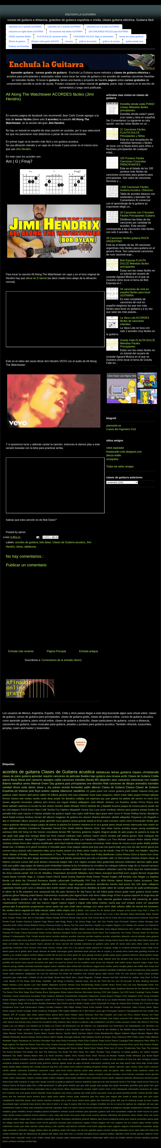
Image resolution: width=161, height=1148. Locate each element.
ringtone (119, 1122)
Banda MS (92, 779)
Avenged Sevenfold (112, 873)
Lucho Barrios (36, 929)
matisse (38, 813)
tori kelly (35, 910)
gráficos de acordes (88, 41)
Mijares (149, 1033)
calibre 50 (45, 795)
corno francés (127, 1074)
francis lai (154, 1081)
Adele (67, 806)
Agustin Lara (29, 985)
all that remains (117, 1059)
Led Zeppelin (149, 817)
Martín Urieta (93, 1033)
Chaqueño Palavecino (88, 996)
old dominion (124, 1115)
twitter (52, 910)
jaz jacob (117, 1093)
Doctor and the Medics (72, 1003)
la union (151, 959)
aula (113, 1063)
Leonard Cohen (129, 1022)
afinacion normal (129, 936)
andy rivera (21, 940)
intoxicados (133, 1089)
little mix (82, 1104)
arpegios (48, 779)
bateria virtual (73, 843)
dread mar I (8, 847)
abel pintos (33, 795)
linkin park (17, 813)
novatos (112, 835)
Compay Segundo (34, 999)
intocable (55, 847)
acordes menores (77, 936)
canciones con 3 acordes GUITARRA (25, 27)
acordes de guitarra (26, 542)
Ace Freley (97, 854)
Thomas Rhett (139, 932)
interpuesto (122, 1089)
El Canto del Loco (117, 917)
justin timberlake (53, 865)
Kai (16, 1022)
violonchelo (18, 839)
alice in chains (102, 1059)
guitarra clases (130, 772)
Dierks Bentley (39, 1003)
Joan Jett (96, 921)
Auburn (43, 988)
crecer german (152, 1074)
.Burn (74, 977)
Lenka (118, 1022)
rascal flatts (18, 1122)
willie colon (109, 1137)
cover (156, 947)
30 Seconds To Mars (130, 981)
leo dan (136, 847)
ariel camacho (34, 779)
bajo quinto (125, 1063)
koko (131, 959)
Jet (76, 921)
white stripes (63, 910)
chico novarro (29, 947)
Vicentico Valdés (63, 1055)
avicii (57, 843)
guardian (134, 1085)
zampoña (6, 977)
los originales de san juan (146, 1104)
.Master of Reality (18, 854)
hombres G (43, 847)
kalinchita (19, 1100)
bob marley (26, 798)
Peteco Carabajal (120, 1040)
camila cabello (9, 1070)
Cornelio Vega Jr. (26, 876)
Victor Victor (91, 1055)
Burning (97, 992)
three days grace (98, 813)
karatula (56, 1100)
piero (80, 970)
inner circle (111, 1089)
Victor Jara (99, 828)
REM (103, 880)
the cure (40, 973)
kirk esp (120, 1100)
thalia (142, 1130)
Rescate (62, 1044)
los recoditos (97, 865)
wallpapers (84, 802)
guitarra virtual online (147, 891)
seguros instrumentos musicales (136, 1126)
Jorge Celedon (21, 1018)
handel (23, 1089)
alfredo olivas (87, 1059)
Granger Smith (30, 1011)
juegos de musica (130, 806)
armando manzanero (91, 1063)
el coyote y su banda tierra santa (118, 951)
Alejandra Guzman (58, 985)
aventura (7, 832)
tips (50, 1134)
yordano (12, 1141)
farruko (62, 832)
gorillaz (106, 955)
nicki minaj (149, 966)
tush (85, 973)
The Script (63, 1052)
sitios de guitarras (51, 1130)
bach (62, 843)
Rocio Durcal (104, 1044)
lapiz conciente (21, 1104)
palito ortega (19, 1119)
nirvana (116, 776)
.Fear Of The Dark (124, 850)
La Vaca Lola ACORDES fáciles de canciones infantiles (134, 321)
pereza (6, 906)
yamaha (155, 1137)
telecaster (123, 1130)
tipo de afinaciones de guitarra (33, 1134)
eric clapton (81, 862)
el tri (28, 847)
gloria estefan (69, 1085)
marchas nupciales (53, 1107)
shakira (73, 802)
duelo (85, 951)
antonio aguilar (59, 1063)
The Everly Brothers (12, 1052)
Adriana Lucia (16, 985)
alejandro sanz (108, 779)
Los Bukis (15, 880)
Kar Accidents (45, 1022)
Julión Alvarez (19, 795)
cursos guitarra (116, 791)
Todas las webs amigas (120, 466)
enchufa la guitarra (56, 1081)
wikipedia (125, 817)
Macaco (60, 929)
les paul (59, 962)
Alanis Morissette (137, 914)
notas (124, 795)
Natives (76, 1037)
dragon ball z (67, 862)
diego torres (80, 888)
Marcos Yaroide (63, 1033)
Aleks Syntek (152, 914)
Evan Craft (19, 1007)
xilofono (129, 1137)
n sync (50, 1115)
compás (107, 1074)
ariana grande (78, 821)
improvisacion (76, 1089)
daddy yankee (151, 843)
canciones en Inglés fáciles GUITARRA (26, 31)
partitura (6, 795)
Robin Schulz (45, 932)
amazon (155, 1059)
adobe (41, 1059)
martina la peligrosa (112, 1107)
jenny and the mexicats (14, 1096)
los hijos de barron (49, 899)
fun (64, 955)
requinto (48, 776)
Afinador (75, 806)
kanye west (30, 1100)
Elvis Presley (133, 1003)
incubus (87, 1089)
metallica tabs (64, 966)
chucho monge (55, 947)
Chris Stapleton (129, 996)
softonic (121, 906)
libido (43, 835)
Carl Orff (124, 992)
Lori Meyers (19, 1026)
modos (109, 966)
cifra (30, 1074)
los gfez (33, 899)
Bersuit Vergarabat (149, 873)
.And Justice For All (93, 910)
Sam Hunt (43, 1048)
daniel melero (49, 1078)
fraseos (5, 1085)
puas (86, 970)
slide (113, 906)
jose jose (93, 847)
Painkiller (6, 1040)
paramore (153, 903)
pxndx (151, 806)
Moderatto (15, 1037)
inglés (149, 862)
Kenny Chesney (46, 925)
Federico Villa (60, 1007)
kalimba (67, 865)
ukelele (115, 817)
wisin (110, 813)
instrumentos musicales (56, 895)
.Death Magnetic (85, 977)
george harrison (94, 955)
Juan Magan (138, 876)
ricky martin (149, 824)
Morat (19, 858)
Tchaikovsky (130, 1048)
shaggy (31, 1130)
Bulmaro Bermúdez (84, 992)
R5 (12, 932)
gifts (60, 1085)
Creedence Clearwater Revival (44, 828)
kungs (140, 1100)
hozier (34, 959)
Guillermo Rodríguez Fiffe (50, 1011)
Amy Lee (126, 985)
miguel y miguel (76, 903)
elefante (92, 806)
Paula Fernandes (69, 1040)
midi (108, 1111)
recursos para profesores (70, 1122)
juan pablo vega (16, 865)
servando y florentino (18, 1130)
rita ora (127, 1122)
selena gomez (129, 835)
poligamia (114, 1119)
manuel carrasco (150, 865)
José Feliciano (54, 839)
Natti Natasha (87, 1037)
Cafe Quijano (112, 992)
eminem (151, 951)
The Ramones (50, 1052)
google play (95, 1085)
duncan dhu (95, 951)
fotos (99, 862)
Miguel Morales (137, 1033)
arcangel (79, 884)
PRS (129, 1037)
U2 (87, 791)
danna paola (8, 951)
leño (44, 1104)
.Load (5, 981)
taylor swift (83, 813)
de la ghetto (21, 951)
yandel (24, 873)
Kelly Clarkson (59, 1022)
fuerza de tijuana (18, 1085)
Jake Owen (31, 1014)
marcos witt (129, 899)
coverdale (139, 1074)
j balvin (116, 795)
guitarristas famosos (113, 862)
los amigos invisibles (96, 1104)
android (33, 1063)
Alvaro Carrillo (101, 985)
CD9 (104, 992)
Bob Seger (24, 992)
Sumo (120, 1048)
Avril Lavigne (131, 873)
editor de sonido (115, 888)
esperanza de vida (100, 1081)
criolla (5, 1078)
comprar (99, 1074)
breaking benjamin (92, 1067)
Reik (106, 783)
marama (85, 824)
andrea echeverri (20, 1063)
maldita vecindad (25, 966)
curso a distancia (37, 888)
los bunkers (74, 824)
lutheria (123, 865)
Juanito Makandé (150, 1018)
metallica (17, 783)
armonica (45, 858)
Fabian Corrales (45, 1007)
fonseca (116, 806)
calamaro (23, 806)
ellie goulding (140, 951)
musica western (39, 1115)
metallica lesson (25, 1111)
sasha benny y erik (48, 1126)
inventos (11, 1093)
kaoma (40, 1100)
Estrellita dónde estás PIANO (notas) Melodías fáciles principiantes (137, 107)
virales (40, 1137)
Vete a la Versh (46, 1055)
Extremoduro (31, 1007)
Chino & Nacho (139, 854)
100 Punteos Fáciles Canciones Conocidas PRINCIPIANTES (133, 161)
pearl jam (41, 970)
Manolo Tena (144, 1029)
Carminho (7, 996)
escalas (92, 862)
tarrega (114, 1130)
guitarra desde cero (134, 41)
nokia (83, 1115)
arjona (6, 779)
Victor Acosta (78, 1055)
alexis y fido (74, 1059)
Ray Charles (52, 1044)
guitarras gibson (10, 895)
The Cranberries (112, 932)
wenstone (87, 1137)
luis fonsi (51, 835)
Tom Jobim (90, 1052)
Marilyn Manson (84, 828)
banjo (156, 1063)
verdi (126, 1134)
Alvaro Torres (115, 985)
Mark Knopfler (72, 929)
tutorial (17, 873)
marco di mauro (70, 1107)
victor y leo (31, 1137)
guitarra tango (152, 955)
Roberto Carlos (132, 880)
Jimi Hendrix (23, 149)
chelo (108, 843)
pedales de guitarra (53, 813)
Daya (156, 999)
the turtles (64, 973)
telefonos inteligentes (25, 973)
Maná (21, 779)
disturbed (78, 951)
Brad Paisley (36, 992)
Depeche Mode (84, 876)
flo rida (80, 891)
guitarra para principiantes (70, 783)
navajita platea (126, 966)
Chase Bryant (106, 996)
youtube (155, 973)
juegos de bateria (35, 865)
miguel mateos (59, 903)
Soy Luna (94, 809)
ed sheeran (21, 791)
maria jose (97, 1107)
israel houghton (53, 1093)
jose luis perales (120, 959)
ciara (65, 947)
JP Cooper (20, 1014)
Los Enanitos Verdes (126, 802)
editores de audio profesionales (142, 888)
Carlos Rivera (123, 854)
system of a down (73, 850)
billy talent (137, 940)
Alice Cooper (8, 917)
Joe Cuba (117, 1014)
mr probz (154, 1111)
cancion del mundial (71, 944)
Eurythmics (7, 1007)
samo (79, 906)
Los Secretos (148, 1026)
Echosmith (102, 1003)
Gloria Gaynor (9, 1011)
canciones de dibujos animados (128, 783)
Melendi (35, 783)
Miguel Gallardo (122, 1033)
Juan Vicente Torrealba (96, 1018)
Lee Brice (110, 1022)
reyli (84, 869)
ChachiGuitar (71, 996)
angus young (138, 828)
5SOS (24, 809)
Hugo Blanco (48, 921)
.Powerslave (59, 873)
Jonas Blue (7, 1018)
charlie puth (20, 888)
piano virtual (115, 824)
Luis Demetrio (57, 1029)
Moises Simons (35, 1037)
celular (128, 1070)
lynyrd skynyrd (133, 962)
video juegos (134, 795)
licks (48, 1104)
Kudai (57, 925)
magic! (144, 962)
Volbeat (6, 936)
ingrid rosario (98, 1089)
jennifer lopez (152, 1093)
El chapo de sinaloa (116, 1003)
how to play (51, 1089)
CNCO (83, 806)
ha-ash (42, 806)
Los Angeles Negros (111, 925)
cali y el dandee (99, 858)
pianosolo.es (113, 425)
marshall (38, 966)
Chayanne (136, 817)
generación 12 (50, 1085)
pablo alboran (92, 787)
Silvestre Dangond (61, 932)
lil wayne (73, 1104)
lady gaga (19, 835)
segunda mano (105, 1126)
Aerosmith (72, 873)
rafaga (9, 1122)
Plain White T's (151, 1040)
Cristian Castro (45, 876)
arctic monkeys (108, 809)
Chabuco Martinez (55, 996)
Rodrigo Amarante (119, 1044)
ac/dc (124, 776)
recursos (69, 41)
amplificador (47, 843)
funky (69, 955)
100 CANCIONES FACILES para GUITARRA (108, 31)
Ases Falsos (95, 873)
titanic (56, 1134)
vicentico (22, 828)
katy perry (121, 847)
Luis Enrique (50, 929)
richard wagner (98, 1122)
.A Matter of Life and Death (40, 977)
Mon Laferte (135, 929)
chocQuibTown (9, 1074)
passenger (49, 1119)
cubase (30, 1078)
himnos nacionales (36, 1089)
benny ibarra (118, 940)
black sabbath (9, 806)
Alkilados (83, 873)
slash (129, 970)
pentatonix (76, 1119)
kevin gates (90, 1100)
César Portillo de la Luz (99, 999)
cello (122, 1070)
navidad (7, 787)
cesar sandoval (140, 1070)
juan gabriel (112, 798)
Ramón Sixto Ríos (37, 1044)
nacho (115, 966)
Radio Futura (20, 932)
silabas (39, 1130)
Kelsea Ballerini (31, 925)
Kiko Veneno (73, 1022)
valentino (119, 1134)
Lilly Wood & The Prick (148, 1022)
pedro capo (58, 970)
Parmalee (45, 1040)
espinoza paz (97, 798)
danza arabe (113, 455)
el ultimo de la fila (12, 891)
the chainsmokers (149, 869)
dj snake (101, 888)
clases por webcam (78, 1074)
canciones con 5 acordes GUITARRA (102, 27)
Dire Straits (68, 828)
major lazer (153, 962)
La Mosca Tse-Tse (69, 925)
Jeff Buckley (124, 876)
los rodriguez (112, 865)
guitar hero (149, 1085)
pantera (40, 1119)
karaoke (48, 1100)
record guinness (50, 1122)
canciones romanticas (92, 843)
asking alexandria (68, 940)
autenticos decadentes (97, 884)
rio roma (148, 798)
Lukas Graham (72, 1029)
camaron (154, 1067)
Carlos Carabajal (136, 992)
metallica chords (151, 1107)
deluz (88, 1078)
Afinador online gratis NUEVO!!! (45, 41)
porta (121, 1119)
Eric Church (145, 1003)
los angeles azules (17, 899)
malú (31, 1107)
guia (141, 1085)
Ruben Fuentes (17, 1048)
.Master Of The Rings (19, 981)
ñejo (35, 1141)
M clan (105, 1029)
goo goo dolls (82, 1085)
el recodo (33, 806)
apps (78, 1063)
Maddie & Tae (116, 1029)
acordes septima (94, 936)
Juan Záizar (113, 1018)
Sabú (27, 1048)
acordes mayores (30, 884)
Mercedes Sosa (102, 929)
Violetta (121, 1055)
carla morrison (111, 821)
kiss (129, 847)
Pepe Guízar (105, 1040)
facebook (114, 1081)
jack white (85, 1093)
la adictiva (62, 824)
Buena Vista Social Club (80, 917)
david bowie (71, 1078)
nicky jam (153, 791)
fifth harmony (74, 832)
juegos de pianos (47, 824)
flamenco (71, 891)
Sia (25, 858)
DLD (156, 798)
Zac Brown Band (150, 1055)
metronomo (24, 903)
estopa (143, 809)
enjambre (28, 891)
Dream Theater (101, 876)
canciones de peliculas (66, 776)
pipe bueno (103, 1119)
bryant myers (36, 944)
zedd (25, 977)
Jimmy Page (85, 921)
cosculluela (52, 832)
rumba (16, 1126)
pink (23, 869)
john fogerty (78, 959)
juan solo (142, 1096)
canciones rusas (46, 1070)
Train (156, 880)
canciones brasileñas (27, 1070)
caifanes (37, 802)
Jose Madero (53, 1018)
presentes (142, 1119)
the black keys (131, 869)
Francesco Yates (129, 1007)
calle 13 (113, 858)
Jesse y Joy (44, 787)
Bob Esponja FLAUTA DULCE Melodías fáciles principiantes (134, 263)
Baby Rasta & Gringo (58, 988)
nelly (56, 1115)
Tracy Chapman (112, 1052)
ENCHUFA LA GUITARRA (80, 14)
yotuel (147, 973)
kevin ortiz (87, 895)
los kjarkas (128, 1104)
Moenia (24, 1037)
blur (133, 884)
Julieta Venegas (145, 921)
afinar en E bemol (36, 278)
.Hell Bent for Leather (129, 977)
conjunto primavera (131, 947)
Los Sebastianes (133, 1026)
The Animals (153, 1048)
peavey (49, 970)
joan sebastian (81, 795)
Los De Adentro (84, 1026)
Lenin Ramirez (86, 925)
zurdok (29, 1141)
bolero (67, 1067)
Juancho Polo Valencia (131, 1018)
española (87, 1081)
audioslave (92, 940)
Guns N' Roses (122, 813)
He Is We (83, 1011)
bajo (92, 776)
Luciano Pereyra (31, 1029)
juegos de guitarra (136, 832)
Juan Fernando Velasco (125, 921)
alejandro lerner (49, 884)
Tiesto (81, 1052)
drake (5, 1081)
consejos (116, 1074)
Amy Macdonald (139, 985)
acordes (126, 828)
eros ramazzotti (42, 891)
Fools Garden (95, 1007)
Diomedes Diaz (53, 1003)
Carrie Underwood (21, 996)
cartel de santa (117, 944)
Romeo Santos (10, 798)
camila (36, 798)
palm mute (31, 1119)
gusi (156, 1085)
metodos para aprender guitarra (90, 1111)
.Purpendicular (15, 914)
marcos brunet (85, 1107)
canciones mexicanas (131, 779)
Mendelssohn (107, 1033)
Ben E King (33, 917)
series (26, 783)
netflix (140, 966)
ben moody (35, 1067)
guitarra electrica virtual (133, 955)
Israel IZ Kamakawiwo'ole (130, 1011)
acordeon (24, 1059)
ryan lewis (25, 1126)
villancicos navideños (72, 791)
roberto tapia (138, 1122)
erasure (78, 1081)
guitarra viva (103, 776)
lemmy (38, 1104)
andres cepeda (50, 791)
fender (150, 821)
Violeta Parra (19, 843)
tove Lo (72, 1134)
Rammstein (33, 932)
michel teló (76, 966)
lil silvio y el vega (59, 1104)
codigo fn (116, 947)
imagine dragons (101, 832)
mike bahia (92, 903)
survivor (107, 1130)
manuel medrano (66, 835)
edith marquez (20, 1081)
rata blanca (30, 1122)
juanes (56, 787)
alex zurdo (63, 1059)
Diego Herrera (24, 1003)
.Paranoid (33, 854)
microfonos (87, 966)
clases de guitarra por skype (55, 1074)
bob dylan (45, 542)
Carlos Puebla (152, 992)
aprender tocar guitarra (58, 821)
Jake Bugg (60, 921)
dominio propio (151, 1078)
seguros (117, 1126)
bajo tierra (136, 1063)
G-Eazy (141, 1007)
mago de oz (134, 865)
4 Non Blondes (121, 914)
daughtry (60, 1078)
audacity (106, 1063)
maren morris (99, 835)
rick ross (110, 1122)
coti (87, 798)
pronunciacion (54, 869)
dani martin (52, 888)
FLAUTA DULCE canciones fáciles (52, 36)
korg (136, 959)
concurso (15, 862)
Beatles (85, 776)
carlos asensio (74, 1070)
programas (24, 906)
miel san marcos (40, 903)
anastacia (7, 1063)
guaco (119, 955)
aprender (37, 776)
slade (63, 1130)
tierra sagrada (22, 910)
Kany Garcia (32, 1022)
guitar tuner (128, 891)
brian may (24, 944)
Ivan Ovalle (148, 1011)
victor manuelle (17, 1137)
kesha (81, 1100)
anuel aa (71, 1063)
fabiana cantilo (44, 955)
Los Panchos (22, 929)
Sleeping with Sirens (67, 1048)
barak (5, 1067)
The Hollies (28, 1052)
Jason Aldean (70, 1014)
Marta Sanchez (79, 1033)
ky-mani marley (151, 1100)
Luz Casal (97, 1029)
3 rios (110, 914)
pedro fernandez (63, 1119)
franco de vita (92, 891)
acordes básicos (11, 884)
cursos (24, 862)
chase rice (153, 1070)
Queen (6, 802)
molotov (103, 903)
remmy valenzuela (132, 824)
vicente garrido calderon (141, 1134)
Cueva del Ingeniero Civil (121, 429)
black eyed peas (151, 940)
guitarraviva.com (10, 959)
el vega (31, 1081)
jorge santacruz (81, 1096)
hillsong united (27, 895)
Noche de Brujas (103, 1037)
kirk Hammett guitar (106, 1100)
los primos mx (70, 962)
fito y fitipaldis (104, 806)
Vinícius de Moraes (107, 1055)
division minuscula (49, 862)
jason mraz (66, 847)
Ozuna (84, 809)
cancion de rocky (52, 944)
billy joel (128, 940)
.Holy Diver (145, 977)
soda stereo (28, 787)
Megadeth (75, 809)
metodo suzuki (68, 1111)
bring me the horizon (34, 832)
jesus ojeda (46, 1096)
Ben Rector (93, 988)
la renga (145, 895)
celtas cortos (143, 944)
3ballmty (145, 981)
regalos (86, 1122)
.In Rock (155, 977)
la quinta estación (130, 895)
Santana (6, 843)
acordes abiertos (60, 936)
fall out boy (57, 955)
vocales (59, 1137)
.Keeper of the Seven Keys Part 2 (133, 910)
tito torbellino (76, 973)
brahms (79, 1067)
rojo (61, 906)
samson (34, 1126)
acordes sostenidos (111, 936)
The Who (73, 1052)
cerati (43, 798)
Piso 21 (95, 880)
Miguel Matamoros (120, 929)
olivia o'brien (137, 1115)
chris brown (124, 858)
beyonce (45, 1067)
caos (106, 944)
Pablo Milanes (152, 1037)
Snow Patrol (98, 932)
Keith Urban (17, 925)
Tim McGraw (152, 932)
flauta (14, 779)
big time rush (56, 1067)
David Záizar (147, 999)
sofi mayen (71, 1130)
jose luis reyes (97, 1096)
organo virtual (29, 970)
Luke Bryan (85, 1029)
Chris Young (143, 996)
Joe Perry (128, 1014)
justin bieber (131, 791)
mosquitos (112, 459)
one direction (94, 783)
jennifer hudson (137, 1093)
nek (135, 966)
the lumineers (151, 906)
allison (24, 821)
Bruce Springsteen (51, 992)
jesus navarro (33, 1096)
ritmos (16, 787)
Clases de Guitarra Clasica (118, 787)
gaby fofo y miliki (35, 1085)
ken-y (63, 1100)
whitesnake (97, 1137)
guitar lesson (115, 891)
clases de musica (121, 843)
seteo (101, 906)
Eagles (114, 876)
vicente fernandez (72, 787)
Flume (85, 1007)
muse (92, 795)
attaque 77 (82, 940)
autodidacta (152, 828)
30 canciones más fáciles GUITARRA (65, 31)
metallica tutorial (41, 1111)
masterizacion (9, 903)
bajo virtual (147, 1063)
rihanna (96, 817)
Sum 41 (113, 1048)
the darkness (51, 973)
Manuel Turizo (16, 1033)
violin (117, 973)
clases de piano (11, 776)
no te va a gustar (99, 824)
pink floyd (34, 791)
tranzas (44, 910)
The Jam (38, 1052)
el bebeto (20, 847)
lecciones (39, 962)
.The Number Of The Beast (76, 854)
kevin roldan (100, 895)
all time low (130, 1059)
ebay (10, 1081)
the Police (150, 1130)
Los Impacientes (100, 1026)
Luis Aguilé (45, 1029)
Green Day (47, 783)
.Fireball (97, 977)
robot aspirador (115, 447)
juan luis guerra (107, 847)
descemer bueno (100, 1078)
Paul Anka (55, 1040)
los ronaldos (83, 962)
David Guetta (68, 876)
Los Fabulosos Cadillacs (93, 839)
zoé (105, 791)
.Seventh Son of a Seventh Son (91, 914)
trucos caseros (100, 1134)
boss (72, 1067)
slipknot (13, 828)
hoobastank (24, 959)
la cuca (142, 959)
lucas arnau (95, 962)
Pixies (156, 929)
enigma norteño (29, 955)
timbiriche (14, 1134)
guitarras (86, 832)
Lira (11, 1026)
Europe (155, 1003)
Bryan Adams (67, 992)
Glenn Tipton (152, 1007)
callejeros (153, 884)
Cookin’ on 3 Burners (54, 999)
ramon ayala (51, 906)
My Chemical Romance (35, 880)
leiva (31, 1104)
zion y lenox (77, 910)
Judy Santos (8, 1022)
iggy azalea (43, 959)
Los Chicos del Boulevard (63, 1026)
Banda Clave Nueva (77, 988)
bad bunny (124, 884)
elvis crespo (41, 1081)
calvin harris (143, 1067)
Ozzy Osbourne (119, 1037)
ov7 (145, 903)
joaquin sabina (80, 847)
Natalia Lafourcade (59, 880)
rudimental (7, 1126)
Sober (80, 1048)
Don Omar (153, 854)
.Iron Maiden (141, 850)
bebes (19, 1067)
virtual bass (49, 1137)
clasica (91, 1074)
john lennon (49, 802)
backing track (57, 858)
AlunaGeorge (87, 985)
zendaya (21, 1141)
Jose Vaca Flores (69, 1018)
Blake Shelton (46, 917)
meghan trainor (49, 966)
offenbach (112, 1115)
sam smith (69, 906)
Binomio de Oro (133, 988)
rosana (59, 850)
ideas (67, 1089)
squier (100, 1130)
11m (117, 981)
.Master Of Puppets (35, 839)
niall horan (64, 1115)
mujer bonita (8, 1115)
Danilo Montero (119, 999)
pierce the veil (71, 970)
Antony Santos (33, 988)
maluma (143, 791)
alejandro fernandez (21, 802)
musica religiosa (11, 869)
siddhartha (122, 970)
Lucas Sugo (16, 1029)
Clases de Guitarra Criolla (143, 776)
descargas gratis (65, 951)
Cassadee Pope (38, 996)
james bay (96, 1093)
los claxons (85, 817)
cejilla (57, 779)
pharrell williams (89, 1119)
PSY (87, 880)
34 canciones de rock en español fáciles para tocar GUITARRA (135, 292)
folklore (54, 795)
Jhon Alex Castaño (103, 1014)
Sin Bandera (68, 798)
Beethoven (109, 854)
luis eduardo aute (110, 962)
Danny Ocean (133, 999)
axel (156, 802)
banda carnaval (73, 858)
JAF (13, 1014)
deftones (81, 1078)
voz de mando (106, 850)
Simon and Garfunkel (81, 932)
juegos (34, 824)
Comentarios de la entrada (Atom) (61, 660)
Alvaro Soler (21, 917)
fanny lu (123, 1081)
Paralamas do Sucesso (29, 1040)
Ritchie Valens (115, 880)
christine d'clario (139, 858)
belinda (25, 1067)
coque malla (147, 947)
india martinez (56, 959)
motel (139, 1111)
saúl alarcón (71, 1126)
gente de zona (79, 955)
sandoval (102, 970)
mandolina (39, 1107)
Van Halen (17, 1055)
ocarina (95, 1115)
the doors (7, 873)
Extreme (144, 917)
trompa (80, 1134)
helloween (130, 862)
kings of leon (114, 895)
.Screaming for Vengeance (62, 914)
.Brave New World (62, 977)
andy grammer (44, 1063)
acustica (33, 1059)
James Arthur (44, 1014)
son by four (82, 1130)
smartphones (139, 970)
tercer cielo (134, 1130)
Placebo (6, 932)
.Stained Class (81, 981)
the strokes (8, 910)
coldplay (80, 798)
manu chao (96, 899)
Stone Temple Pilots (99, 1048)
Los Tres (112, 839)
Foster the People (111, 1007)
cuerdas (38, 1078)
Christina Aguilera (17, 999)
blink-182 (17, 832)
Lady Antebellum (97, 1022)
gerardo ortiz (66, 795)
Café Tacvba (48, 809)
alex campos (33, 843)
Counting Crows (72, 999)
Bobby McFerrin (60, 917)
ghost (34, 847)
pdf (119, 835)
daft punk (34, 862)
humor (61, 1089)
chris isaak (42, 947)
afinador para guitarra (148, 936)
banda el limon (95, 821)
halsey (5, 1089)
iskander (42, 1093)
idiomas (141, 862)
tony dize (63, 1134)
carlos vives (125, 821)
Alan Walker (42, 985)
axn (117, 1063)
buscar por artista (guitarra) (131, 36)
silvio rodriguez (146, 835)
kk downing (130, 1100)
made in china (21, 1107)
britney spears (108, 1067)
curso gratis (137, 843)
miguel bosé (99, 966)
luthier (122, 962)
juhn (150, 1096)
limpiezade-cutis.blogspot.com (124, 451)
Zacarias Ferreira (10, 1059)
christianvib (151, 772)
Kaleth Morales (71, 839)
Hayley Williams (70, 1011)
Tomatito (100, 1052)
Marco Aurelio (48, 1033)
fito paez (60, 891)
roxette (155, 1122)
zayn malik (17, 977)
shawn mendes (55, 806)
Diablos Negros (9, 1003)
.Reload (26, 914)
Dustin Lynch (90, 1003)
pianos (143, 806)
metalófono (55, 1111)
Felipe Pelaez (74, 1007)
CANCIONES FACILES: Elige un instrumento (93, 36)
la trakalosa (84, 865)
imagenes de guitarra (66, 817)
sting (148, 970)
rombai (148, 1122)
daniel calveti (66, 888)
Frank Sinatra (16, 921)
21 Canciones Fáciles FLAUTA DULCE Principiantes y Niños (132, 132)
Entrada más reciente (21, 651)
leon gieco (49, 962)
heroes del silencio (44, 817)
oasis (99, 795)
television (106, 817)
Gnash (20, 1011)
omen (156, 1115)
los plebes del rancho (131, 798)
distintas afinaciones (134, 1078)
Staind (87, 1048)
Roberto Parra (90, 1044)
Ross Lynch (133, 1044)
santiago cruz (89, 906)
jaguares (68, 959)
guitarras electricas (20, 824)
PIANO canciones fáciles (20, 36)
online (139, 903)
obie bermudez (15, 970)
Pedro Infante (143, 839)
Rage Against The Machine (15, 1044)
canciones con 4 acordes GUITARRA (64, 27)
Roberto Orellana (75, 1044)
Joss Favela (107, 921)
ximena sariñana (142, 1137)
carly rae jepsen (111, 1070)
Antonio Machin (17, 988)
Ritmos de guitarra (17, 41)
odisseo (103, 1115)
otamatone (7, 1119)
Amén (151, 985)
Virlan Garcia (113, 828)
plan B (14, 906)
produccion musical (36, 869)
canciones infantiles (73, 779)
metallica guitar (9, 1111)
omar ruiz (147, 1115)
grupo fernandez (121, 1085)
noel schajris (128, 903)
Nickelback (147, 929)
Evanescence (133, 917)
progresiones (37, 906)
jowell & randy (130, 1096)
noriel (88, 1115)
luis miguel (62, 802)
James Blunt (58, 1014)
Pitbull (155, 839)
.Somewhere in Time (50, 854)
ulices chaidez (90, 850)
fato (53, 891)
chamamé (18, 947)
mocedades (121, 1111)
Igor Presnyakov (110, 1011)
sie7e (107, 906)
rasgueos (107, 795)
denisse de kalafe (48, 951)
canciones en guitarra (92, 944)
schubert (82, 1126)
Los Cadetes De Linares (132, 925)
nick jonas (75, 1115)
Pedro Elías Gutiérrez (88, 1040)
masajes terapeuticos (132, 1107)
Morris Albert (50, 1037)
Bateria (6, 783)
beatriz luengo (105, 940)
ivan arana (67, 1093)
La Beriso (83, 1022)
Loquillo (97, 925)
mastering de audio (148, 899)
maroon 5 (28, 813)
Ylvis (28, 936)
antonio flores (34, 940)
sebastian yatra (114, 869)
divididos (92, 888)
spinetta (92, 1130)
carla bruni (61, 1070)
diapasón (119, 1078)
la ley (74, 865)
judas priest (96, 791)
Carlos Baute (9, 876)
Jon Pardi (154, 1014)
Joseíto (81, 1018)
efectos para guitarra (128, 809)
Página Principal (56, 651)
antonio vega (66, 884)
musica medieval (23, 1115)
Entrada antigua (88, 651)
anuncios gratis (37, 821)
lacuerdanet (8, 1104)
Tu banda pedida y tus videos (135, 1052)
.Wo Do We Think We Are (102, 981)
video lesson (108, 973)
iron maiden (151, 779)
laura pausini (28, 962)
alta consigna (143, 1059)
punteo (66, 869)
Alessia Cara (74, 985)
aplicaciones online (50, 940)
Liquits (5, 1026)
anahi (13, 940)
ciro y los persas (76, 947)
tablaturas (30, 546)
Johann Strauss (140, 1014)
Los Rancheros (116, 1026)
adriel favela (51, 1059)
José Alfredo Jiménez (102, 802)
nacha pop (114, 903)
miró (113, 1111)
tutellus (111, 1134)
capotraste (8, 888)
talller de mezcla (134, 906)
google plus (107, 1085)
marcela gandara (112, 899)
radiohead (76, 869)
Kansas (22, 1022)
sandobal (93, 970)
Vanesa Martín (31, 1055)
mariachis (37, 850)
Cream (84, 999)
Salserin (34, 1048)
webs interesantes (73, 1137)
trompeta (88, 1134)
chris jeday (22, 1074)
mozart (146, 1111)
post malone (131, 1119)
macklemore (8, 1107)
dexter (112, 1078)
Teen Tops (141, 1048)
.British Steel (110, 910)
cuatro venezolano (17, 1078)
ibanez (39, 895)
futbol (104, 891)
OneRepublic (77, 880)
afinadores (153, 813)
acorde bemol (45, 936)
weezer (133, 973)
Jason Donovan (85, 1014)
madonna (84, 899)
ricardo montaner (96, 869)
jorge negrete (104, 959)
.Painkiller (46, 981)
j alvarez (76, 1093)
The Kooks (126, 932)
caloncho (120, 1067)
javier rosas (106, 1093)
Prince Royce (146, 802)
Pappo (15, 1040)
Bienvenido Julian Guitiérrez (112, 988)
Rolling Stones (139, 813)
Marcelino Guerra (32, 1033)
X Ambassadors (17, 936)
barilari (12, 1067)
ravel (39, 1122)
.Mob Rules (35, 981)
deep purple (53, 798)
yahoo (140, 973)
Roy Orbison (146, 1044)
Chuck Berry (99, 917)
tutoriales (153, 783)
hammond (14, 1089)
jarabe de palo (118, 832)
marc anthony (84, 835)
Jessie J (70, 921)
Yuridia (34, 936)
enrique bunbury (25, 817)
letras (19, 546)
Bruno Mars (34, 809)
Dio (107, 917)
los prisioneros (70, 899)
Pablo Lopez (138, 1037)
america (6, 940)
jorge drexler (91, 959)
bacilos (114, 884)
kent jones (72, 1100)
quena (150, 1119)
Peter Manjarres (136, 1040)
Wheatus (137, 1055)
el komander (139, 821)
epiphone (69, 1081)
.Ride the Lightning (40, 914)
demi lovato (33, 951)
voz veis (125, 973)
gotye (112, 955)
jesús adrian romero (63, 1096)
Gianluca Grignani (32, 921)
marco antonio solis (21, 850)
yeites (5, 1141)
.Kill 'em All (35, 873)
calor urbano (131, 1067)
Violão (129, 1055)
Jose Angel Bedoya (37, 1018)
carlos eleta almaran (92, 1070)
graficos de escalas (111, 41)
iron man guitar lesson (26, 1093)
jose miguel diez (114, 1096)
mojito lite (131, 1111)
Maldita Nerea (130, 1029)
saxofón (61, 1126)
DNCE (56, 876)
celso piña (131, 944)
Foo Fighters (62, 809)
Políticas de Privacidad (19, 46)
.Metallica (47, 873)
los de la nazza (114, 1104)
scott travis (92, 1126)
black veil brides (10, 944)
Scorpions (146, 880)
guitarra (26, 776)
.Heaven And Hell (110, 977)
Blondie (145, 988)
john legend (75, 895)
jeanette (126, 1093)
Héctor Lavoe (95, 1011)
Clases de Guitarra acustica (68, 542)
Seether (53, 1048)
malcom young (9, 966)
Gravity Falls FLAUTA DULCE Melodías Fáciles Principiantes (137, 343)
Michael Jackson (127, 839)
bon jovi (86, 858)
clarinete (37, 1074)
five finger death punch (138, 1081)
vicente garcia (94, 973)
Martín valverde (86, 929)
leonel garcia (147, 847)
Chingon (117, 996)
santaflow (111, 970)
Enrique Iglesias (150, 795)
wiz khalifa (120, 1137)
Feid (151, 917)
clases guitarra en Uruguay (98, 947)
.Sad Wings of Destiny (63, 981)
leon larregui (32, 835)
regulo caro (71, 813)
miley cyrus (49, 850)
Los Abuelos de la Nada (38, 1026)
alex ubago (33, 858)
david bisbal (8, 817)
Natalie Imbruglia (64, 1037)
